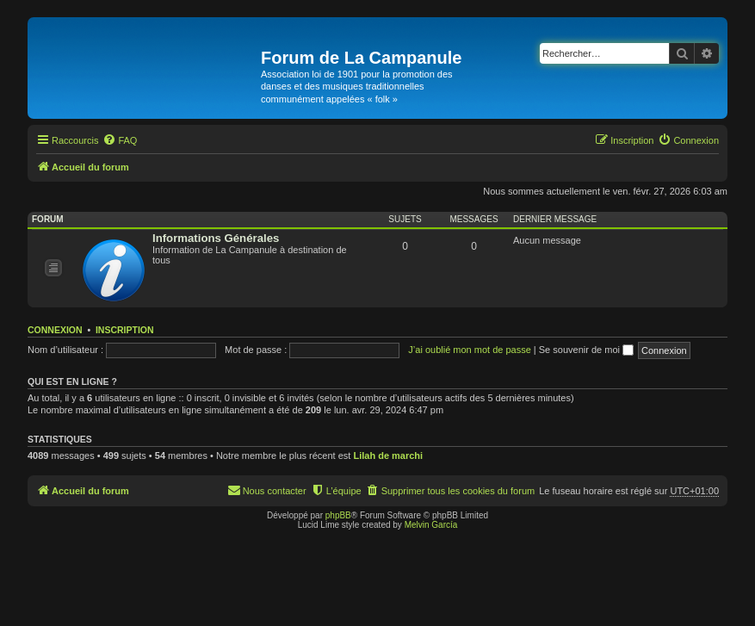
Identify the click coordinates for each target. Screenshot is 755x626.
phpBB (338, 515)
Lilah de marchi (388, 455)
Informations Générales (215, 238)
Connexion (55, 330)
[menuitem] (119, 140)
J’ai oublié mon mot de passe (469, 349)
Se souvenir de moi (586, 349)
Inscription (125, 330)
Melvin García (431, 525)
